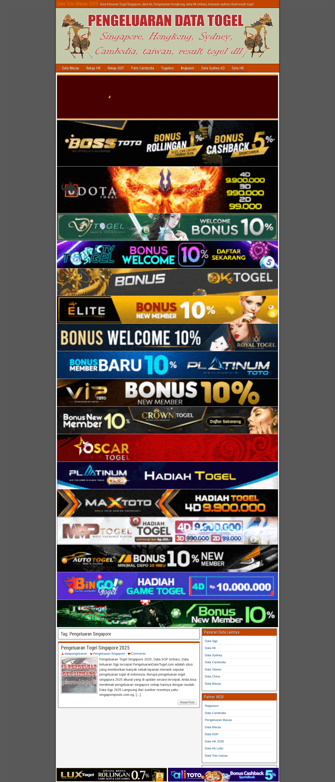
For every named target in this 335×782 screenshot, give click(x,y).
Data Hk (210, 648)
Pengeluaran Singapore (109, 653)
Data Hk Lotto (214, 748)
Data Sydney (213, 655)
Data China (212, 676)
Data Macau (70, 68)
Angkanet (187, 68)
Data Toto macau (216, 755)
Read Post (187, 702)
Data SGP (212, 734)
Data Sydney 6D (213, 68)
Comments (138, 653)
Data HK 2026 (214, 741)
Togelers (167, 68)
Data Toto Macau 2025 (77, 4)
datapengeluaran (75, 653)
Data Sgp (211, 641)
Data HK (238, 68)
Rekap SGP (115, 68)
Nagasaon (212, 705)
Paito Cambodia (142, 68)
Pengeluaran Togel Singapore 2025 (95, 648)
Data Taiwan (213, 669)
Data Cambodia (215, 662)
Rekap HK (93, 68)
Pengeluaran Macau (218, 720)
